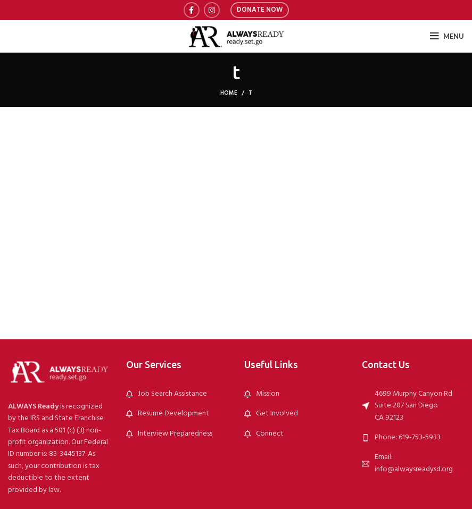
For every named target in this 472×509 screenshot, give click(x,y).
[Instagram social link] (212, 10)
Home (228, 93)
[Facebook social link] (192, 10)
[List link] (177, 394)
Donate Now (260, 9)
